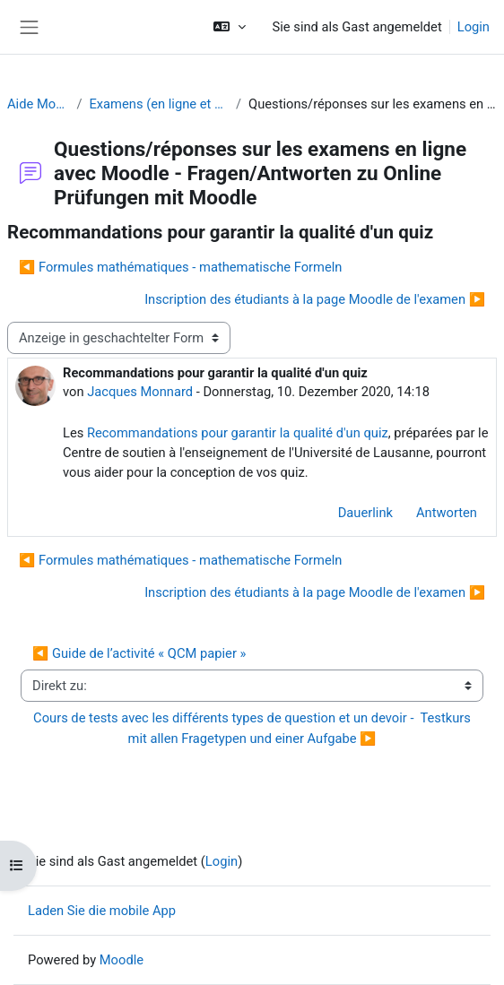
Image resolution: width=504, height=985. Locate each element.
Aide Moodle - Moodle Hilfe (38, 104)
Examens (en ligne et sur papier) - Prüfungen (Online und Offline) (159, 104)
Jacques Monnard (140, 392)
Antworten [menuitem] (446, 513)
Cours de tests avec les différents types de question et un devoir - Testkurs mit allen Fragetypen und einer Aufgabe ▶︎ (253, 728)
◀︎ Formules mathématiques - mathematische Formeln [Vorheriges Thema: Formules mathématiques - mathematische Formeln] (180, 267)
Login (473, 27)
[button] (229, 27)
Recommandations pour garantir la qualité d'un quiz (237, 433)
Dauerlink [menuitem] (365, 513)
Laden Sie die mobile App (102, 911)
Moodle (121, 960)
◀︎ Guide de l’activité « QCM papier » (139, 653)
